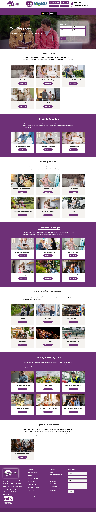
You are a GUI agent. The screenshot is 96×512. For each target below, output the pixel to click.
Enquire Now (64, 2)
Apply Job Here (54, 6)
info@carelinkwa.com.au (81, 5)
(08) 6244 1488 (53, 483)
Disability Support (32, 481)
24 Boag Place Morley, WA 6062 (57, 488)
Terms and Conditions (33, 493)
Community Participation (34, 487)
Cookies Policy (31, 496)
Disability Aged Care (33, 478)
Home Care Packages (33, 484)
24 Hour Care (31, 475)
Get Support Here (54, 2)
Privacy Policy (31, 490)
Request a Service (32, 472)
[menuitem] (17, 10)
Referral (64, 6)
